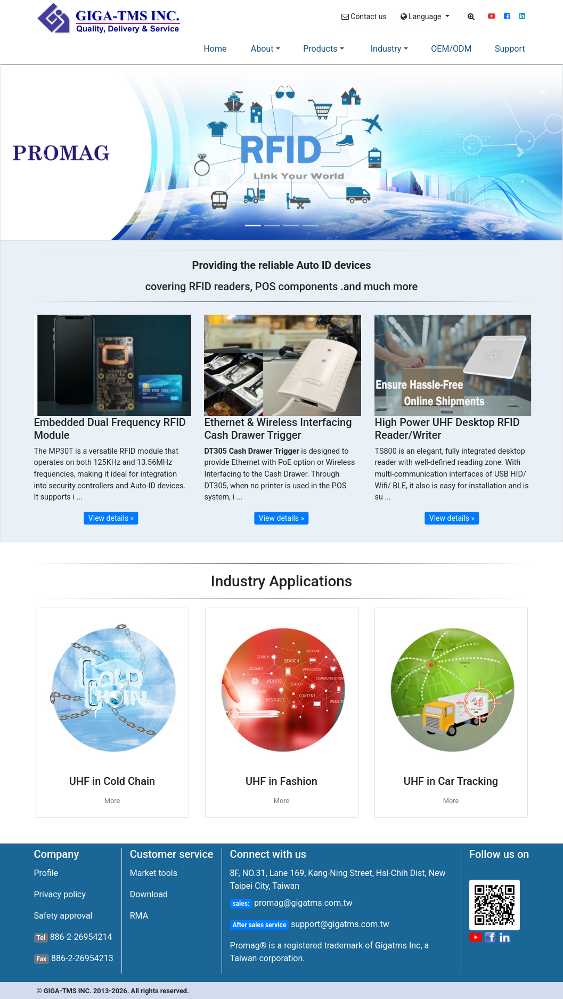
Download (149, 894)
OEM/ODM (451, 49)
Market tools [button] (153, 873)
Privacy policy (60, 894)
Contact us (364, 16)
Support (510, 49)
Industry (386, 49)
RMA (139, 916)
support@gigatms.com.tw (339, 924)
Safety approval (63, 916)
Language (422, 16)
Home (217, 48)
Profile (46, 873)
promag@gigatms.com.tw (302, 903)
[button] (492, 16)
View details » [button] (111, 518)
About (262, 49)
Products (320, 49)
